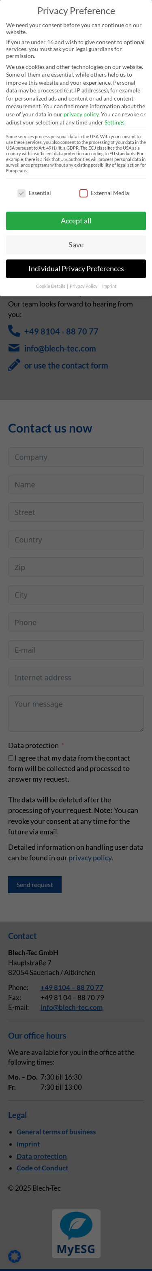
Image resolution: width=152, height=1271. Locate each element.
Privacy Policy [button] (84, 276)
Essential (34, 183)
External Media (104, 183)
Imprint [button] (109, 276)
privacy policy (81, 104)
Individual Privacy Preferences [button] (76, 259)
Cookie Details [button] (51, 276)
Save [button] (76, 235)
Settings (114, 112)
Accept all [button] (76, 211)
